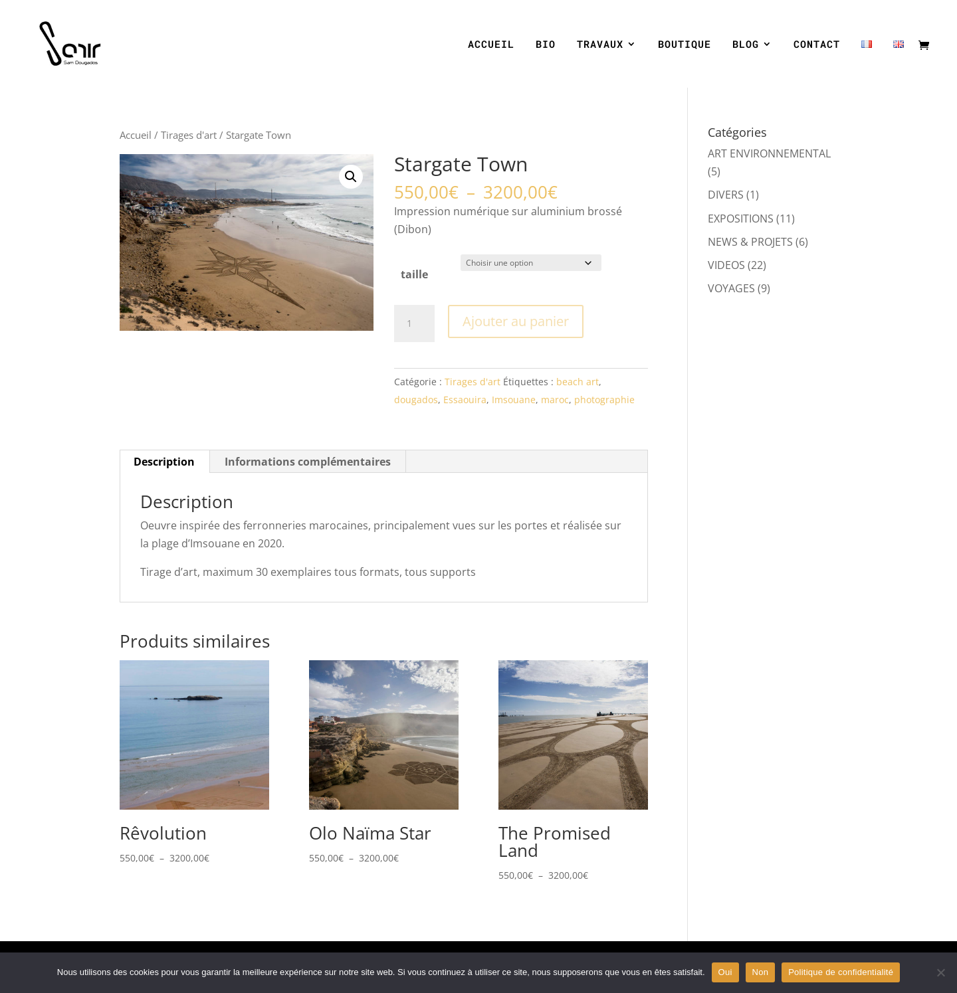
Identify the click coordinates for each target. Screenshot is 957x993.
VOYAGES (731, 288)
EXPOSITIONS (741, 218)
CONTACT (817, 44)
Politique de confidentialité (840, 972)
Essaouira (464, 399)
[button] (351, 177)
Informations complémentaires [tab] (308, 461)
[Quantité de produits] (414, 323)
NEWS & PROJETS (750, 241)
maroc (555, 399)
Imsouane (514, 399)
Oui (725, 972)
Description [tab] (164, 461)
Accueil (136, 134)
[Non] (940, 972)
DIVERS (726, 194)
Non (760, 972)
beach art (577, 381)
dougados (416, 399)
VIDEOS (726, 265)
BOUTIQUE (684, 44)
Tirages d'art (189, 134)
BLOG (745, 44)
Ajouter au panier (516, 321)
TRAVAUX (600, 44)
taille (414, 274)
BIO (546, 44)
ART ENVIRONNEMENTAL (769, 153)
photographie (604, 399)
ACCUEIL (491, 44)
